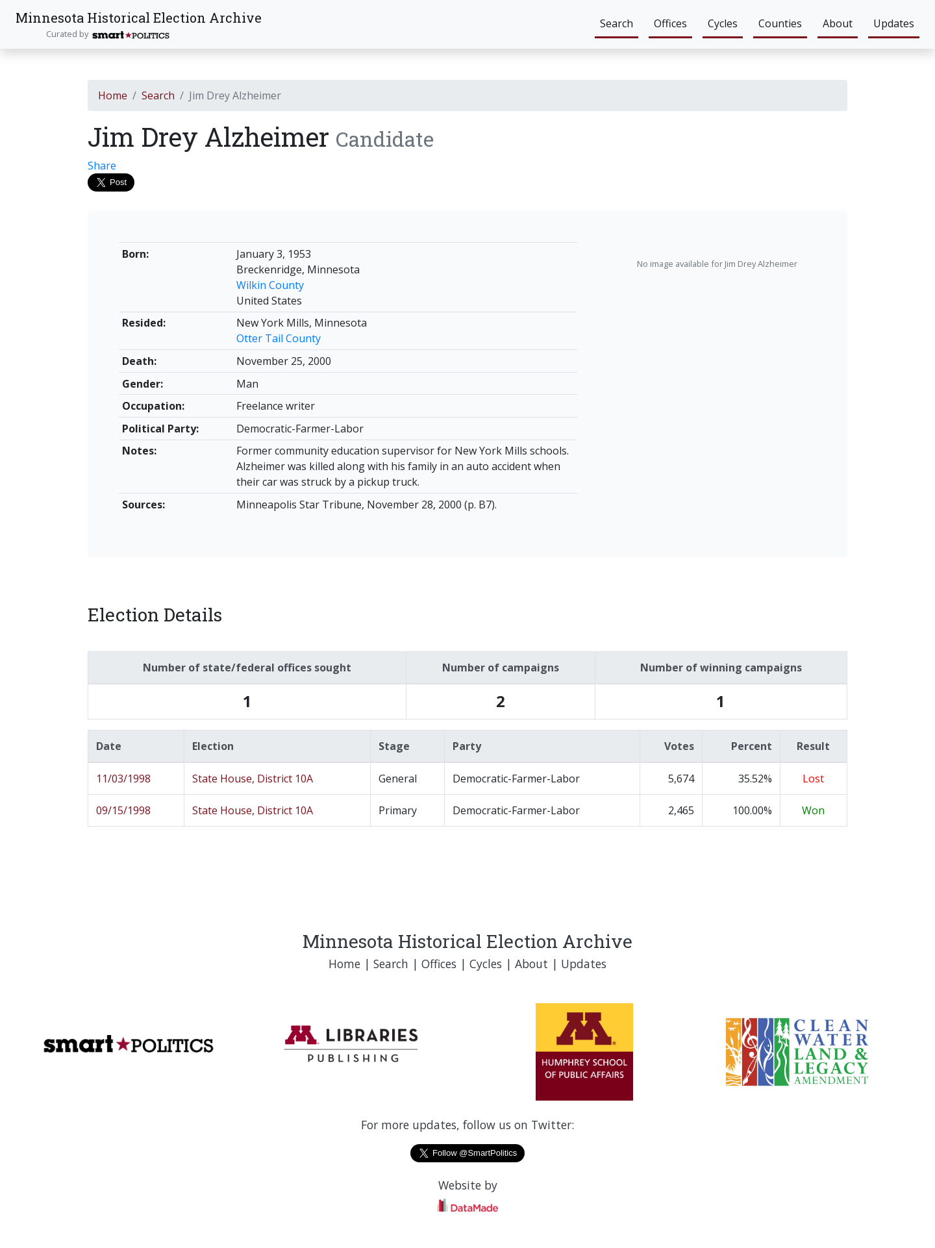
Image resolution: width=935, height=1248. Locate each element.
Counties (780, 23)
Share (102, 165)
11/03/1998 (123, 778)
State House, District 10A (252, 778)
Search (616, 23)
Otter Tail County (278, 338)
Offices (670, 23)
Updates (893, 23)
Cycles (723, 23)
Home (112, 95)
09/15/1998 (123, 810)
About (838, 23)
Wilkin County (270, 285)
